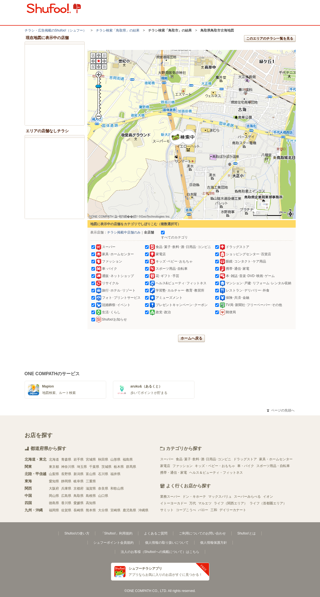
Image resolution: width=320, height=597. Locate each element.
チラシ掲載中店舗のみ (124, 232)
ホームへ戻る (191, 338)
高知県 (91, 503)
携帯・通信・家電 (173, 473)
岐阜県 (79, 481)
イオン (268, 497)
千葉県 (94, 467)
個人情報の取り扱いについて (167, 543)
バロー (203, 510)
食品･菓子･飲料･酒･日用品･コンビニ (203, 459)
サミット (167, 510)
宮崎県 (115, 510)
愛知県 (54, 481)
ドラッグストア (245, 459)
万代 (192, 503)
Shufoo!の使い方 (76, 533)
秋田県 (103, 459)
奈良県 (103, 488)
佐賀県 (66, 510)
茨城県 (106, 467)
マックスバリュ (220, 497)
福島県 (128, 459)
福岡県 (54, 510)
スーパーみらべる (247, 497)
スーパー (167, 459)
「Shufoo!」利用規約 (116, 533)
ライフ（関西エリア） (230, 503)
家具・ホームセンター (276, 459)
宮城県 (91, 459)
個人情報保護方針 (213, 543)
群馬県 (131, 467)
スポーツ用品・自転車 (273, 466)
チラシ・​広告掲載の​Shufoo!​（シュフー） (55, 30)
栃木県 (119, 467)
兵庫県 (66, 488)
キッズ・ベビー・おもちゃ (215, 466)
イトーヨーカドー (173, 503)
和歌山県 (117, 488)
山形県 (115, 459)
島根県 (91, 496)
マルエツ (205, 503)
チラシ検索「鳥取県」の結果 (117, 30)
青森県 (66, 459)
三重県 (91, 481)
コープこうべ (186, 510)
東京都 (54, 467)
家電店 (165, 466)
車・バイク (245, 466)
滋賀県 (91, 488)
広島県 (66, 496)
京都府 (79, 488)
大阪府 (54, 488)
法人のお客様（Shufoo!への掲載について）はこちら (160, 552)
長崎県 (79, 510)
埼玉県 (82, 467)
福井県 (115, 474)
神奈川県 (68, 467)
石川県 (103, 474)
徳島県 (54, 503)
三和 (213, 510)
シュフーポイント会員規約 (113, 543)
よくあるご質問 (155, 533)
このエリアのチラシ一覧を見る (269, 38)
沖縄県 (143, 510)
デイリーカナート (232, 510)
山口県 (103, 496)
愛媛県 (79, 503)
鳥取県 (79, 496)
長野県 (66, 474)
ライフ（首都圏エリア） (268, 503)
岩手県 (79, 459)
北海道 (54, 459)
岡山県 (54, 496)
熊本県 (91, 510)
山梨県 (54, 474)
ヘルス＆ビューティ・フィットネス (216, 473)
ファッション (182, 466)
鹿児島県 (129, 510)
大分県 (103, 510)
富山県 (91, 474)
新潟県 (79, 474)
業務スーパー (170, 497)
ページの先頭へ (280, 410)
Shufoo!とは (246, 533)
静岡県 (66, 481)
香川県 (66, 503)
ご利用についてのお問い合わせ (202, 533)
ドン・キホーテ (194, 497)
